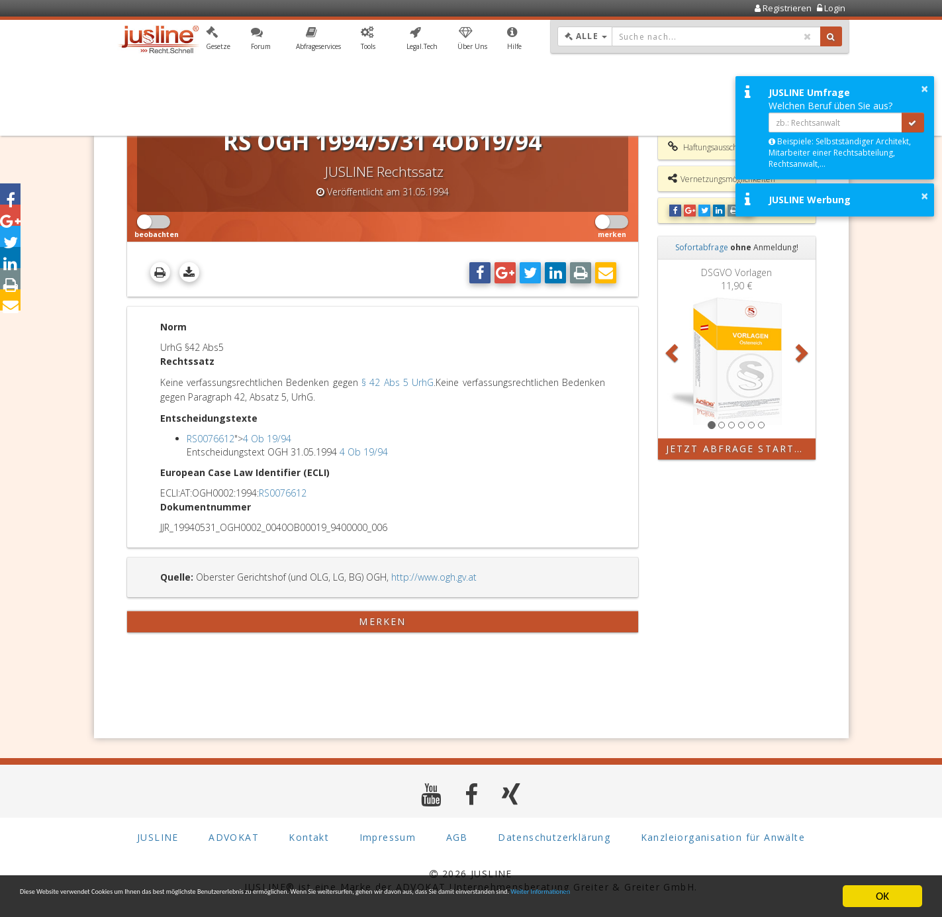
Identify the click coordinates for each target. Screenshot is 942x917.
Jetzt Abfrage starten (738, 448)
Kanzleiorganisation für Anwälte (723, 837)
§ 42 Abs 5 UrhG (397, 382)
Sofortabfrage (701, 247)
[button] (218, 42)
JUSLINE (158, 837)
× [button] (924, 88)
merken (382, 621)
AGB (457, 837)
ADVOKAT (234, 837)
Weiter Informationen (94, 903)
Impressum (387, 837)
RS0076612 (210, 438)
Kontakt (309, 837)
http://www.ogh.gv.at (434, 577)
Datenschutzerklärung (554, 837)
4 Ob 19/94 (267, 438)
